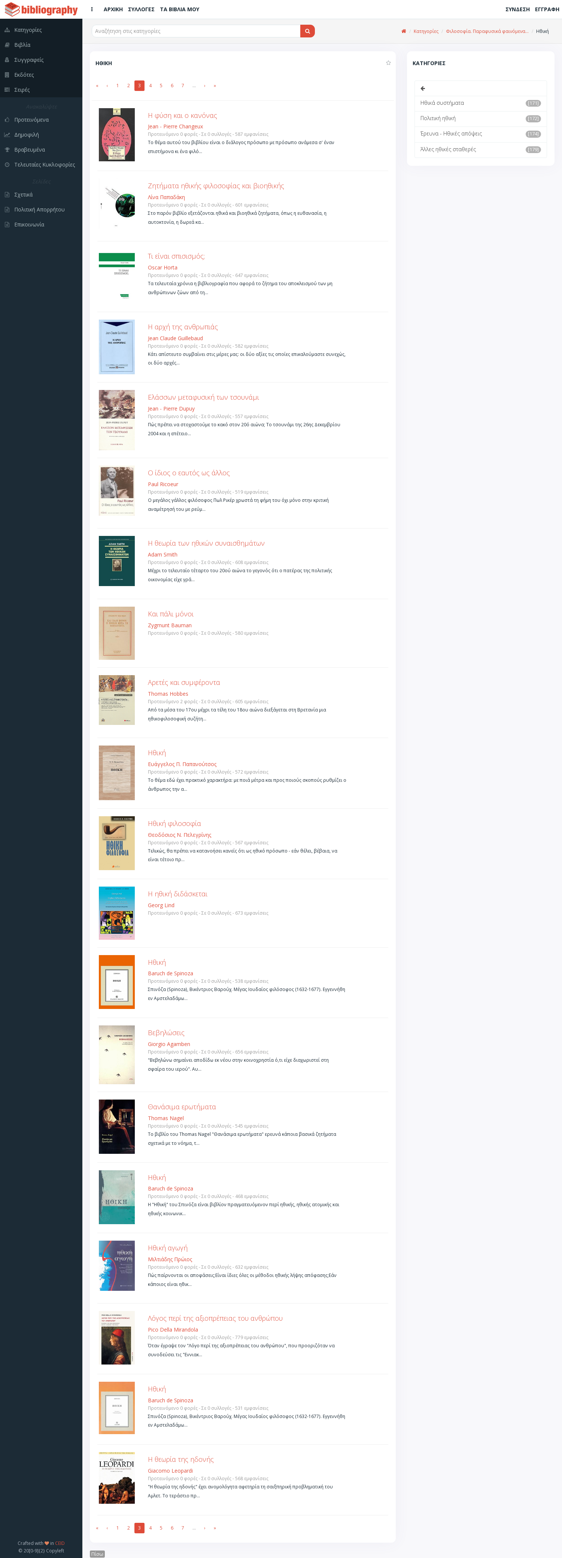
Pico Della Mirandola (173, 1329)
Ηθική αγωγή (168, 1247)
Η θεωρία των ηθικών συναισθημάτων (206, 543)
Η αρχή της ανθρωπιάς (183, 326)
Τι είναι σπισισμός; (176, 255)
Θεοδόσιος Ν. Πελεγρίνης (179, 834)
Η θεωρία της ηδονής (181, 1459)
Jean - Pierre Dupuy (171, 408)
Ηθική (157, 752)
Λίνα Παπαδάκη (166, 197)
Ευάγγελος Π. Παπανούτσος (182, 764)
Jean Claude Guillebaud (175, 338)
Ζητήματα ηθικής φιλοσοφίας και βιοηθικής (216, 185)
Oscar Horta (162, 267)
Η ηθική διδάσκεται (177, 893)
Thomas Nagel (166, 1118)
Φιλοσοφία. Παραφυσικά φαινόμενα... (487, 31)
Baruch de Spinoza (170, 973)
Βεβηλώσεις (166, 1032)
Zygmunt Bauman (170, 625)
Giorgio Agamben (169, 1044)
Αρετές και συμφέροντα (184, 682)
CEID (60, 1543)
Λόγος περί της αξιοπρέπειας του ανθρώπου (215, 1318)
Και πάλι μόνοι (171, 613)
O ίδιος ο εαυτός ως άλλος (189, 472)
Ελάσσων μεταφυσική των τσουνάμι (203, 397)
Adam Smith (162, 554)
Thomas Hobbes (168, 693)
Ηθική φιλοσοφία (174, 823)
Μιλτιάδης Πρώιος (170, 1259)
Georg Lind (161, 905)
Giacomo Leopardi (170, 1470)
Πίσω (97, 1554)
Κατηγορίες (426, 31)
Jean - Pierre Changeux (175, 126)
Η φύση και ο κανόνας (182, 115)
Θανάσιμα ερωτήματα (182, 1106)
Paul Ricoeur (163, 484)
